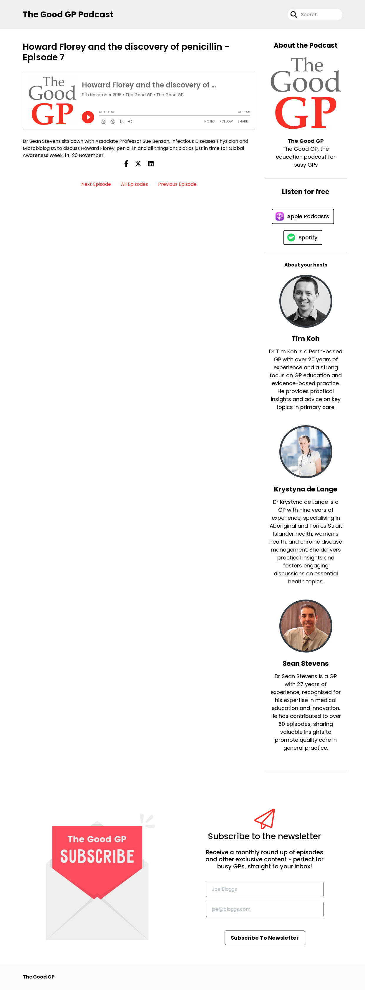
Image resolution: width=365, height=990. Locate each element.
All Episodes (134, 184)
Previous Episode (177, 184)
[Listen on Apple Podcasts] (303, 216)
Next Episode (96, 184)
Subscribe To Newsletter (265, 937)
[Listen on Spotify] (302, 237)
